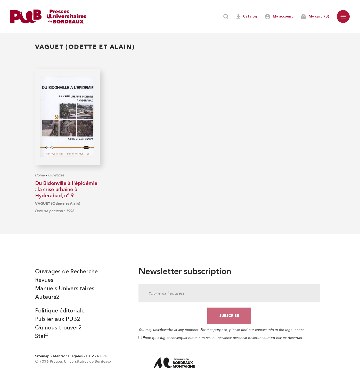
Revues (44, 280)
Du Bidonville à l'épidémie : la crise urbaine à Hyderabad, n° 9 (66, 190)
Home (40, 175)
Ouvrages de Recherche (66, 272)
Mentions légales (68, 356)
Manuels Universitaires (64, 289)
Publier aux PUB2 (57, 319)
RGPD (102, 356)
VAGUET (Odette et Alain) (57, 203)
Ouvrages (56, 175)
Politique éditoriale (60, 311)
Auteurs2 (47, 297)
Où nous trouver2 (58, 328)
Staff (41, 336)
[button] (343, 16)
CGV (90, 356)
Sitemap (42, 356)
